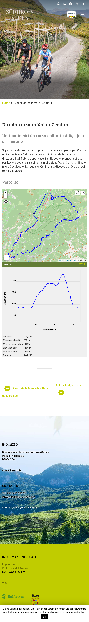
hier (83, 612)
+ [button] (5, 192)
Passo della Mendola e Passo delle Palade (26, 391)
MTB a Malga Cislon (69, 389)
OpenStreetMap (71, 260)
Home (6, 103)
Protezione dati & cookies (16, 568)
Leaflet (61, 260)
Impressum (9, 564)
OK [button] (44, 617)
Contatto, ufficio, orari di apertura (20, 507)
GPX (82, 264)
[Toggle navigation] (83, 14)
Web (4, 582)
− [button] (5, 196)
